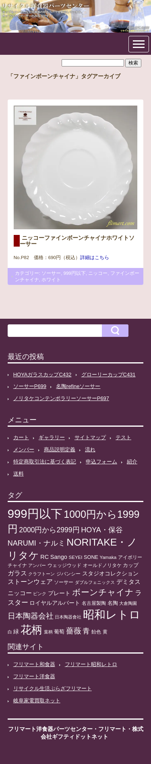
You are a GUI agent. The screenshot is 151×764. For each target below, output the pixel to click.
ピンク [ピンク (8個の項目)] (39, 593)
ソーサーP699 (29, 386)
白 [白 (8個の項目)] (10, 631)
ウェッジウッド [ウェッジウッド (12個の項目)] (64, 565)
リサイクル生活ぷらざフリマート (52, 688)
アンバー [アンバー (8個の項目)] (37, 565)
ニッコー (98, 273)
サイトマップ (90, 437)
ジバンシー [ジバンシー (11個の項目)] (68, 574)
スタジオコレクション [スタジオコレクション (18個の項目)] (110, 573)
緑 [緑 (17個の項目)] (16, 632)
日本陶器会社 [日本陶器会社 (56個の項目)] (31, 616)
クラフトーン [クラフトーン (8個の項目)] (41, 573)
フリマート (112, 729)
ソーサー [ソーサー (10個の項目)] (63, 582)
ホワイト (51, 279)
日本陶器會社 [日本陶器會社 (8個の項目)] (68, 617)
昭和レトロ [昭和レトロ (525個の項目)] (112, 614)
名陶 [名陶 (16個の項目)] (113, 603)
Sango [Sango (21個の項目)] (58, 557)
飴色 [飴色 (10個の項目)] (96, 631)
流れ (90, 449)
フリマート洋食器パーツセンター (50, 729)
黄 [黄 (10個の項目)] (105, 631)
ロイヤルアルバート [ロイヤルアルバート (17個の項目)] (54, 603)
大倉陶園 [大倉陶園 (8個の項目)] (128, 603)
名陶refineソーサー (78, 386)
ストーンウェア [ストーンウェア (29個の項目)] (30, 581)
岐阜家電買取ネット (36, 701)
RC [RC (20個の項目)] (44, 557)
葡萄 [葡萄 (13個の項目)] (59, 632)
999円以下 (75, 273)
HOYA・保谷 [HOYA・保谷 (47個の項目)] (102, 530)
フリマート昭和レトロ (91, 664)
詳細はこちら (94, 257)
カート (21, 437)
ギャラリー (52, 437)
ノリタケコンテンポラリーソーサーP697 (61, 398)
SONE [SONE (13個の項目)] (91, 557)
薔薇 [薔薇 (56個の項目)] (73, 631)
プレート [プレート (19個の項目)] (59, 593)
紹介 (132, 462)
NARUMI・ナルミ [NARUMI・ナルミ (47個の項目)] (36, 543)
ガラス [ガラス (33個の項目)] (17, 573)
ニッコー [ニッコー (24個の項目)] (20, 593)
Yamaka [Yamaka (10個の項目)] (108, 557)
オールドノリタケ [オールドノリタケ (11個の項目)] (102, 565)
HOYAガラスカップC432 (42, 375)
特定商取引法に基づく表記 (44, 462)
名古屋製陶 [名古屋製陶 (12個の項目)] (94, 603)
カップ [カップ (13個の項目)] (131, 565)
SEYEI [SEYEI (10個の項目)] (75, 557)
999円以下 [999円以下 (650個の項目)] (35, 513)
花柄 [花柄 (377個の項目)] (31, 630)
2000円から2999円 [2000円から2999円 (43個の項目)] (49, 530)
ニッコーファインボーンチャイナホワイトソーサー (77, 241)
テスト (123, 437)
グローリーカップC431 (108, 375)
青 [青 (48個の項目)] (86, 631)
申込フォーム (101, 462)
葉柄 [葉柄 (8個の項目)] (48, 631)
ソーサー (51, 273)
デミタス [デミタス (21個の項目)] (128, 582)
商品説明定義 (59, 449)
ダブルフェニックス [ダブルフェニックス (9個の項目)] (95, 582)
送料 (18, 474)
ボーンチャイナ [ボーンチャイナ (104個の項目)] (103, 592)
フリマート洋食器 (34, 676)
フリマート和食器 (34, 664)
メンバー (23, 449)
